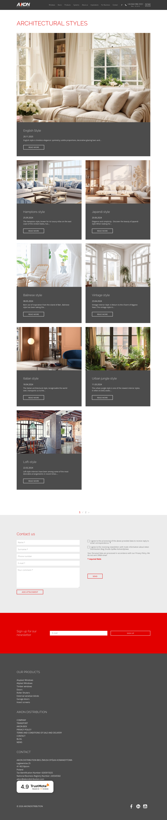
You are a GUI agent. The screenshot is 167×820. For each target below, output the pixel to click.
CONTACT (21, 736)
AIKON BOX (22, 726)
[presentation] (106, 567)
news (19, 742)
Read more (34, 147)
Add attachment (30, 592)
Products (68, 5)
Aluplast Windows (25, 680)
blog (19, 739)
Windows (52, 5)
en (147, 5)
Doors (60, 5)
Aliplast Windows (24, 683)
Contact (115, 5)
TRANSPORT (22, 723)
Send (95, 576)
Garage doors (23, 699)
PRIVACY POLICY (24, 729)
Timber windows (24, 686)
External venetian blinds (28, 696)
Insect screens (23, 702)
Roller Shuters (23, 692)
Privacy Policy (140, 553)
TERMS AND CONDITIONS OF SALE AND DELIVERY (39, 732)
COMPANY (21, 720)
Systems (76, 5)
